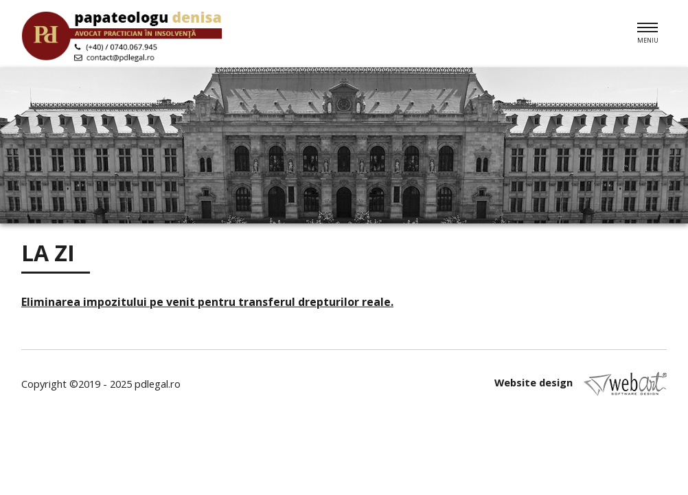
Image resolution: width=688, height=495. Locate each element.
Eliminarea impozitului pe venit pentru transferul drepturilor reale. (207, 301)
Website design (580, 384)
